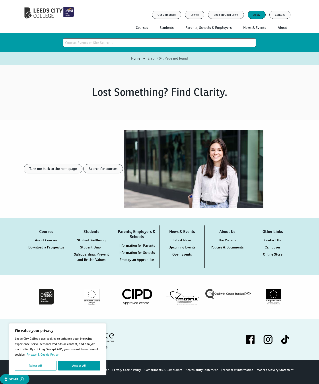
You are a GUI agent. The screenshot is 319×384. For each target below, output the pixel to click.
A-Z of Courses (46, 240)
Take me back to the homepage (53, 168)
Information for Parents (137, 245)
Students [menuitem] (167, 27)
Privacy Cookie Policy (126, 370)
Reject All (35, 366)
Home (135, 58)
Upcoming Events (182, 247)
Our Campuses (167, 15)
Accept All (79, 366)
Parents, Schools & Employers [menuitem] (208, 27)
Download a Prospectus (46, 247)
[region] (57, 349)
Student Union (91, 247)
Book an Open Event (226, 15)
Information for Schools (137, 252)
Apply (256, 15)
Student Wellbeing (91, 240)
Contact (280, 15)
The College (227, 240)
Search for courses (103, 168)
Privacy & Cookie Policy (42, 355)
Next (298, 297)
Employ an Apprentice (137, 259)
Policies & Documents (227, 247)
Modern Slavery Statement (275, 370)
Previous (20, 297)
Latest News (182, 240)
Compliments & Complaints (163, 370)
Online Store (272, 254)
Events (195, 15)
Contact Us (272, 240)
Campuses (272, 247)
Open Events (182, 254)
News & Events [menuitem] (254, 27)
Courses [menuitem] (142, 27)
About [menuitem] (282, 27)
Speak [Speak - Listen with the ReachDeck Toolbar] (14, 379)
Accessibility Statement (202, 370)
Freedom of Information (237, 370)
